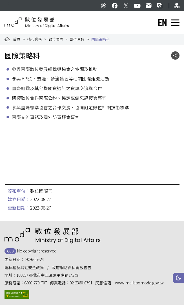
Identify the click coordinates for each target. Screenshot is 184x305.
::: (7, 3)
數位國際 (55, 39)
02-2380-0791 (81, 283)
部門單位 (77, 39)
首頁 (16, 39)
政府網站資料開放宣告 (71, 267)
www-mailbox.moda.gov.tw (139, 283)
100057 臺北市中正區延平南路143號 (47, 275)
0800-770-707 (35, 283)
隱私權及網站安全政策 (24, 267)
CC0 (10, 251)
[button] (178, 278)
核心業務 (34, 39)
